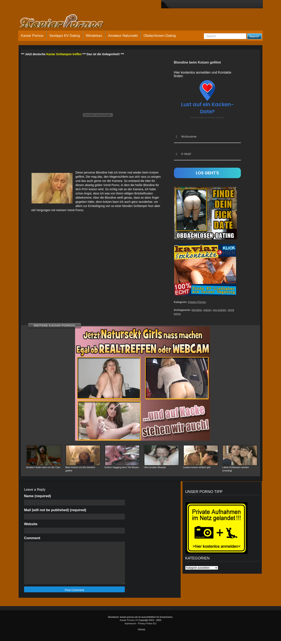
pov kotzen (219, 310)
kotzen (207, 310)
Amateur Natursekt (123, 36)
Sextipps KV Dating (64, 36)
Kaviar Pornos (32, 36)
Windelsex (94, 36)
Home (141, 629)
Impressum (130, 623)
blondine (197, 310)
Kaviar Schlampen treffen (64, 54)
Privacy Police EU (147, 623)
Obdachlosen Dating (159, 36)
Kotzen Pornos (197, 302)
